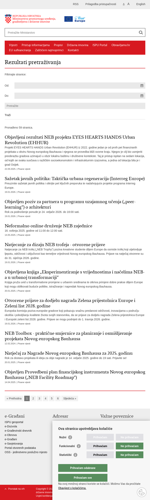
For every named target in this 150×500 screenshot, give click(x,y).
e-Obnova (11, 435)
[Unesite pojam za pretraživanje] (62, 32)
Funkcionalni (67, 453)
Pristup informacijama (36, 45)
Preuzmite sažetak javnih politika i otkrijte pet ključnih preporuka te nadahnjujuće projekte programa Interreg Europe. (75, 182)
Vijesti (13, 45)
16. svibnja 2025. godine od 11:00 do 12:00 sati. (75, 227)
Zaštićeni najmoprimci (49, 50)
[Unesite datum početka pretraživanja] (79, 85)
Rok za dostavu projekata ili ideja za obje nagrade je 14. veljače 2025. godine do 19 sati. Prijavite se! (75, 355)
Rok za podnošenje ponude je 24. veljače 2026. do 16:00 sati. (75, 206)
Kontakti (73, 50)
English (140, 4)
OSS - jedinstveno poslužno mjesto (26, 452)
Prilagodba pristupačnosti (100, 4)
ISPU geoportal (14, 422)
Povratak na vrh (16, 489)
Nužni (62, 445)
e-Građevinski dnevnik (18, 430)
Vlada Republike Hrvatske (116, 422)
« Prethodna (14, 398)
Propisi (58, 45)
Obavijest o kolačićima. (72, 488)
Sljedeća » (69, 398)
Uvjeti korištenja (44, 496)
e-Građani (11, 439)
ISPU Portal (100, 45)
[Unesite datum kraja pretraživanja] (79, 96)
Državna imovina (77, 45)
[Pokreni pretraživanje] (141, 32)
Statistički (65, 462)
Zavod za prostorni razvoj (115, 426)
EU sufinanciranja (20, 50)
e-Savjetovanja (14, 443)
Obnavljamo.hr (121, 45)
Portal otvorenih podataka (20, 447)
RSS (76, 4)
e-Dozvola (11, 426)
